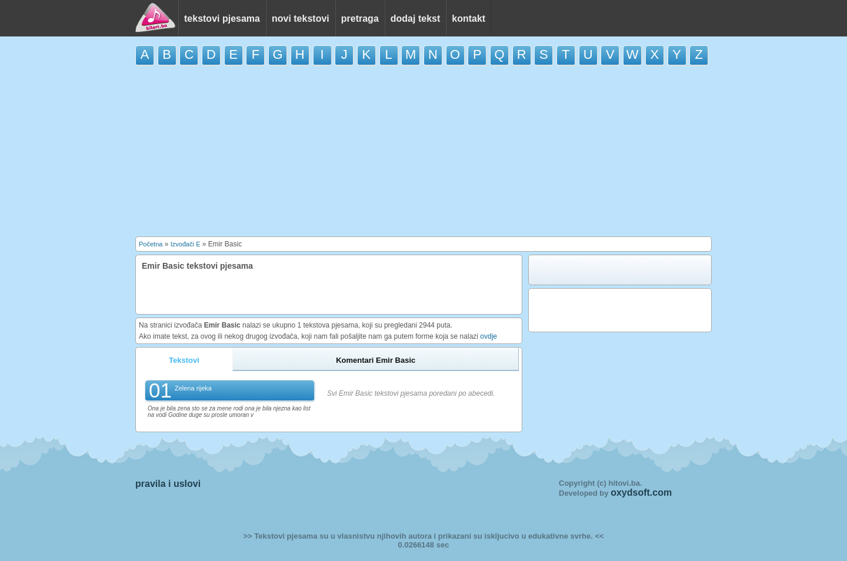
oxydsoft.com (641, 492)
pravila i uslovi (168, 484)
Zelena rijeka (193, 388)
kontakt (468, 19)
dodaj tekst (415, 19)
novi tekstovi (300, 19)
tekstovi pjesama (222, 19)
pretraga (360, 19)
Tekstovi (184, 360)
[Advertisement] (423, 151)
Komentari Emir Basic (375, 360)
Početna (150, 244)
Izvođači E (186, 244)
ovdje (488, 336)
